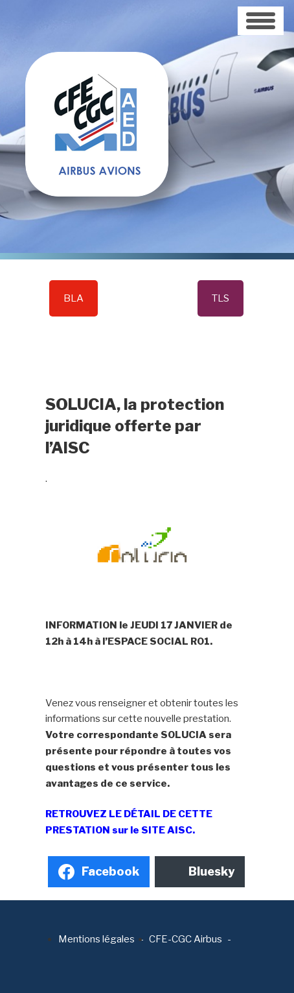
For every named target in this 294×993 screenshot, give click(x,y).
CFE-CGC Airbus (185, 939)
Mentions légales (96, 939)
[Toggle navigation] (261, 20)
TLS (220, 298)
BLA (73, 298)
